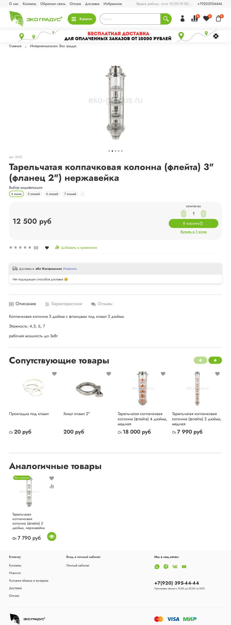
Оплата (75, 3)
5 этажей (34, 194)
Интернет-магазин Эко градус (53, 46)
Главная (15, 46)
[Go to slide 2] (112, 151)
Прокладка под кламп (29, 414)
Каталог (82, 18)
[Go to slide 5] (121, 151)
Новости (15, 573)
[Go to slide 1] (109, 151)
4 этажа (16, 194)
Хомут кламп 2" (76, 414)
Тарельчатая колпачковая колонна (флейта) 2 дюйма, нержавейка (26, 525)
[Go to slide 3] (115, 151)
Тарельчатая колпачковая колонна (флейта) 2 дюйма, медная (197, 419)
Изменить (70, 269)
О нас (14, 3)
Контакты (29, 3)
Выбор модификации (25, 187)
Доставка (92, 3)
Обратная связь (53, 3)
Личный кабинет (77, 565)
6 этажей (52, 194)
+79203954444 (209, 3)
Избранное (113, 3)
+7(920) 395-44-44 (176, 583)
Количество (193, 206)
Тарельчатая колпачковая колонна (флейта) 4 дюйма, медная (142, 419)
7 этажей (70, 194)
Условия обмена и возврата (28, 580)
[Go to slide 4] (118, 151)
